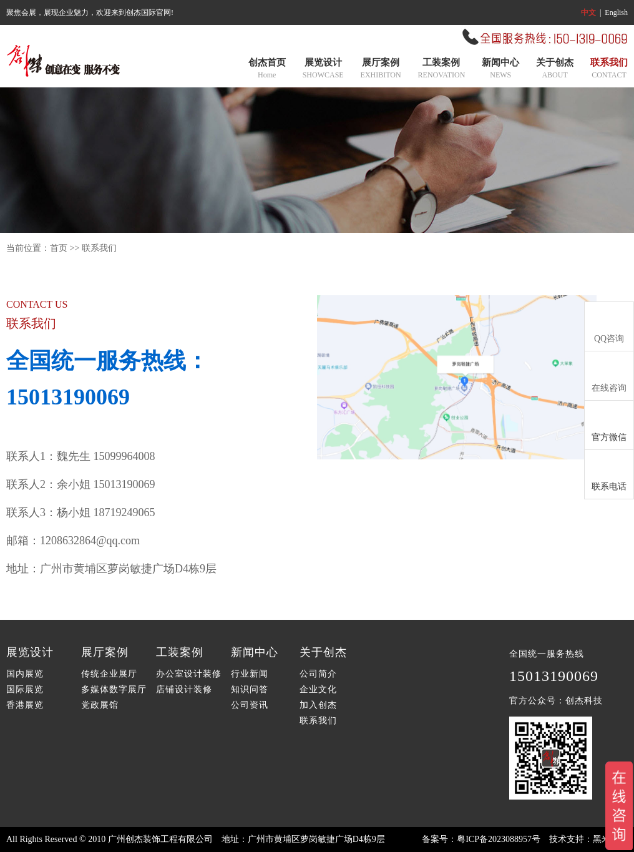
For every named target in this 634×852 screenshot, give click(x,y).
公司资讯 (249, 705)
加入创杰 (318, 705)
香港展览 (25, 705)
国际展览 (25, 689)
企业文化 (318, 689)
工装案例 (442, 69)
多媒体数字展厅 (114, 689)
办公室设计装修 (189, 673)
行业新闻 (249, 673)
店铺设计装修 (184, 689)
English (616, 12)
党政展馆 (100, 705)
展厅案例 (381, 69)
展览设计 (323, 69)
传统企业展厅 (109, 673)
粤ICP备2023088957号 (498, 839)
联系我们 (609, 69)
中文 (588, 12)
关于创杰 (554, 69)
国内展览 (25, 673)
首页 (58, 248)
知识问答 (249, 689)
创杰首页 (267, 69)
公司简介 (318, 673)
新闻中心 (500, 69)
